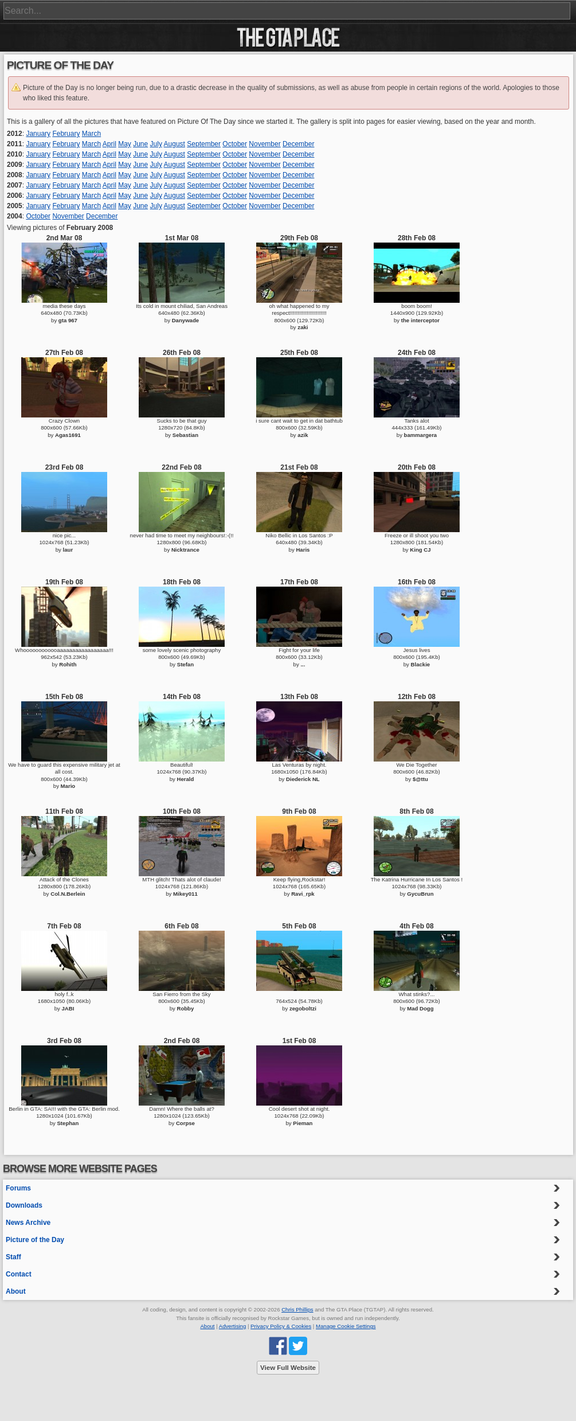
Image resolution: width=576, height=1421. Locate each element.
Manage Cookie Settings (346, 1326)
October (234, 144)
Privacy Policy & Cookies (280, 1326)
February (66, 134)
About (16, 1291)
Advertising (232, 1326)
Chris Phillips (297, 1309)
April (109, 144)
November (264, 144)
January (38, 134)
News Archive (28, 1223)
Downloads (24, 1205)
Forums (18, 1188)
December (298, 144)
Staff (13, 1257)
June (140, 144)
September (204, 144)
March (91, 134)
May (124, 144)
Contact (19, 1274)
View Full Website (288, 1367)
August (174, 144)
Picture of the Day (35, 1240)
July (156, 144)
